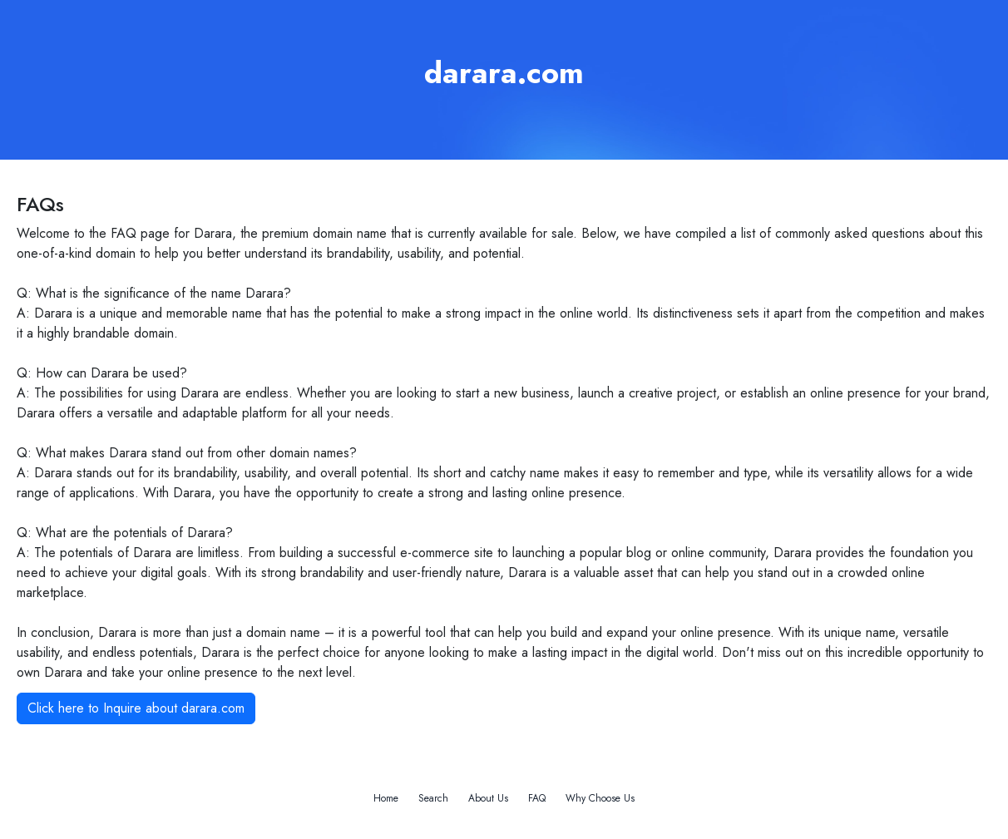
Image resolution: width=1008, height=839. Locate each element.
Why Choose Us (600, 798)
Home (385, 798)
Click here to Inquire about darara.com (136, 708)
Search (433, 798)
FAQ (537, 798)
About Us (488, 798)
